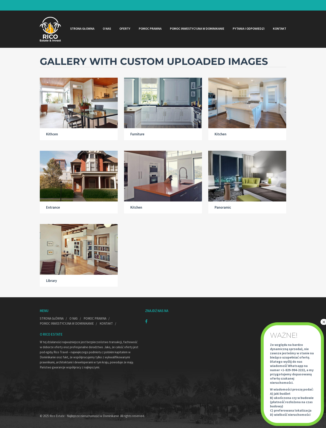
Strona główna (52, 318)
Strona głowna (82, 29)
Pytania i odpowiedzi (249, 29)
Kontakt (279, 29)
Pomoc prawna (150, 29)
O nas (107, 29)
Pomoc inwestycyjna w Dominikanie (197, 29)
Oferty (124, 29)
